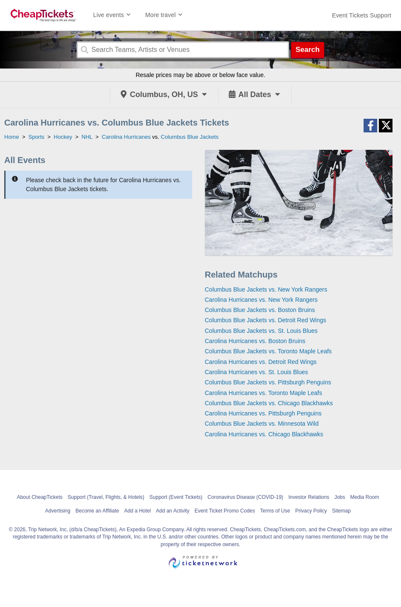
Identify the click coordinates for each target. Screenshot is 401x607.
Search (308, 50)
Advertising (57, 511)
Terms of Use (275, 511)
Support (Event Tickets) (175, 497)
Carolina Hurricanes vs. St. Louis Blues (256, 372)
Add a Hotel (137, 511)
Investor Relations (308, 497)
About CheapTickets (40, 497)
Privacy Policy (311, 511)
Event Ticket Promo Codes (224, 511)
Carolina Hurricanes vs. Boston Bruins (255, 341)
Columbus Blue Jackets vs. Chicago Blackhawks (269, 403)
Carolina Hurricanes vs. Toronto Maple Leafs (263, 392)
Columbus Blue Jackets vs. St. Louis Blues (261, 330)
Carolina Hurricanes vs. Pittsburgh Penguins (263, 413)
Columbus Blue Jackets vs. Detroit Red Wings (266, 320)
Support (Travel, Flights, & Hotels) (106, 497)
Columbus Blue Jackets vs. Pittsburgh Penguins (268, 382)
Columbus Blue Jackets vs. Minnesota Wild (262, 423)
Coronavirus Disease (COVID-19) (245, 497)
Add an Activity (173, 511)
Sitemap (341, 511)
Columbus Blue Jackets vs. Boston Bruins (260, 309)
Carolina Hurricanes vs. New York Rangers (261, 299)
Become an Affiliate (97, 511)
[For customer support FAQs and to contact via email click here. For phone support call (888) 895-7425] (362, 15)
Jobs (339, 497)
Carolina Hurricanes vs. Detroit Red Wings (261, 361)
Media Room (364, 497)
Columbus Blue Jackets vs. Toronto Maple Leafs (268, 351)
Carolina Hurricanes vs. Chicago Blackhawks (264, 434)
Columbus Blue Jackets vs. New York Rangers (266, 289)
